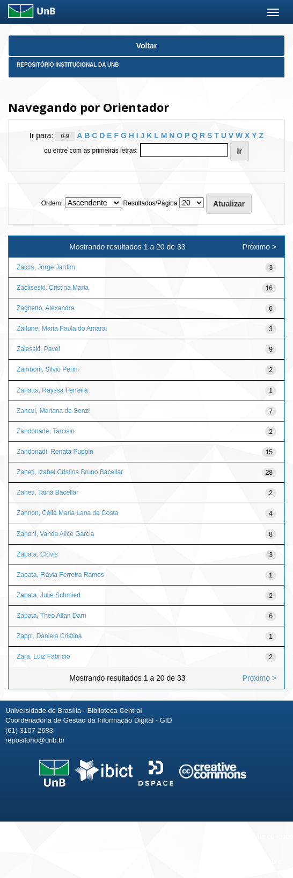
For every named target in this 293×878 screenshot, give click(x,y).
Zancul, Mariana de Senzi (53, 411)
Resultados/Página (150, 203)
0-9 (65, 136)
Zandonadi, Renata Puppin (55, 451)
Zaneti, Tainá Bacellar (47, 492)
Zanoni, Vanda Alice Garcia (55, 534)
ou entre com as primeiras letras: (91, 150)
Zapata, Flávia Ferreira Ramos (60, 575)
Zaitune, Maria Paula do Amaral (62, 328)
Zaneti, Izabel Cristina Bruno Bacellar (70, 472)
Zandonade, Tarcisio (46, 431)
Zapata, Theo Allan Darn (51, 615)
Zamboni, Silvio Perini (48, 369)
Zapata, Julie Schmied (48, 595)
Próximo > (259, 246)
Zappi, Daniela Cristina (49, 636)
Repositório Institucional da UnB (68, 65)
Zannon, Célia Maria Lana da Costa (67, 513)
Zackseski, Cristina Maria (53, 287)
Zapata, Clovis (37, 554)
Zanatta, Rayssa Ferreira (52, 390)
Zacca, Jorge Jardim (46, 267)
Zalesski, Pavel (38, 349)
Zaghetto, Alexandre (45, 308)
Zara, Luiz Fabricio (43, 656)
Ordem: (52, 203)
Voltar (146, 45)
